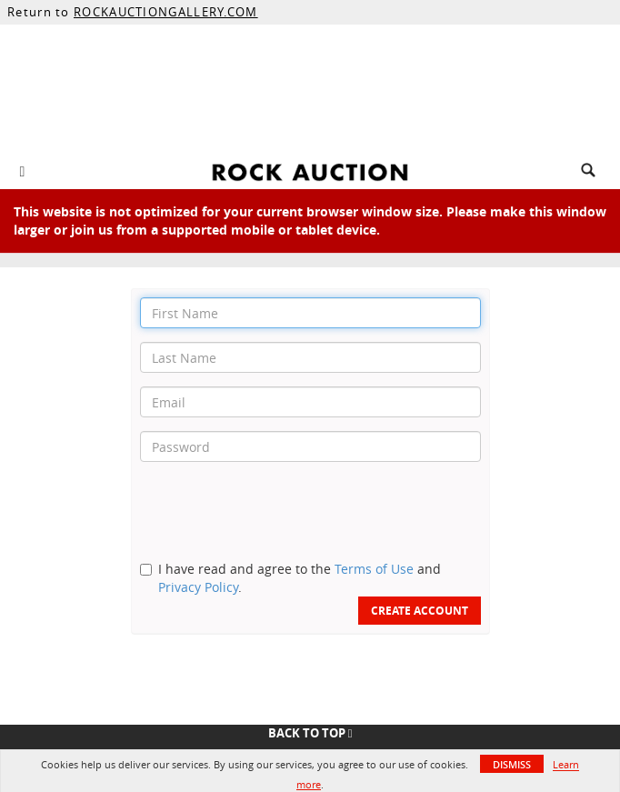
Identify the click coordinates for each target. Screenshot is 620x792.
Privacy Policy (198, 587)
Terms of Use (374, 568)
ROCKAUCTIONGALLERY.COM (166, 12)
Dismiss (512, 764)
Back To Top (310, 733)
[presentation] (278, 511)
